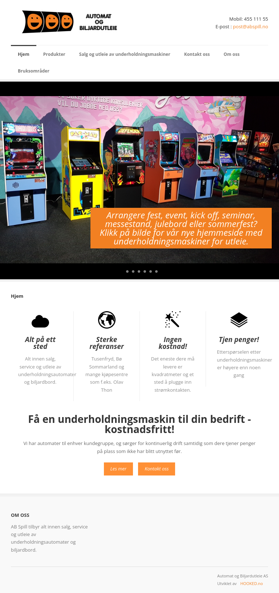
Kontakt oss (197, 54)
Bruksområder (33, 71)
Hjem (23, 54)
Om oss (232, 54)
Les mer (118, 468)
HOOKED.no (251, 583)
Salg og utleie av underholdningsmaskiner (124, 54)
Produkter (54, 54)
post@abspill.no (250, 26)
